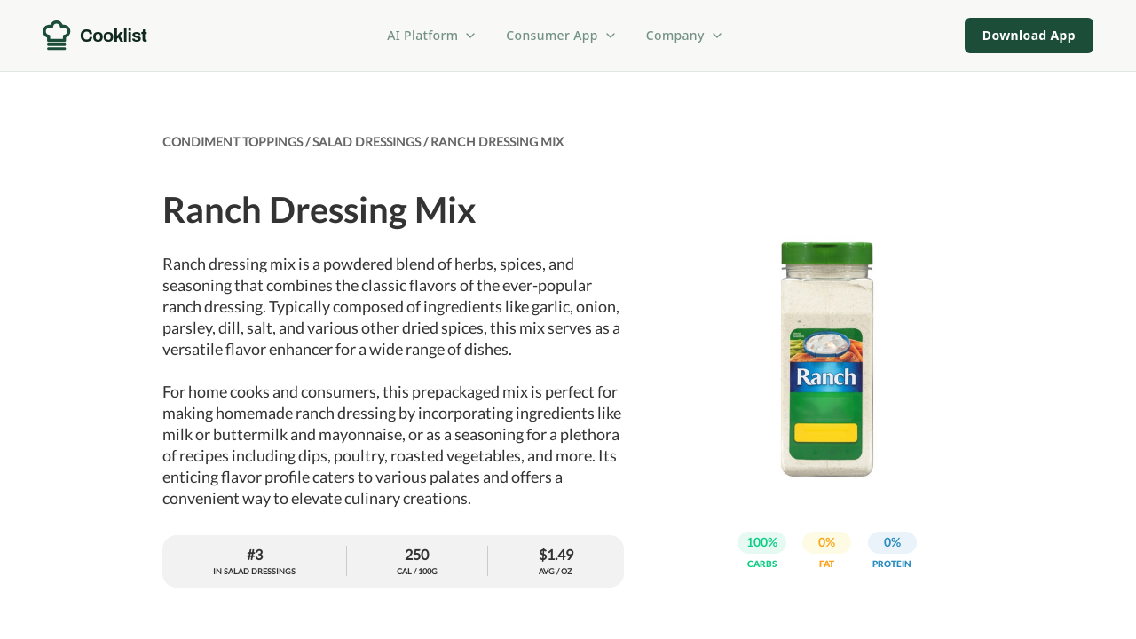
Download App (1029, 35)
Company (685, 35)
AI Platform (432, 35)
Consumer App (561, 35)
